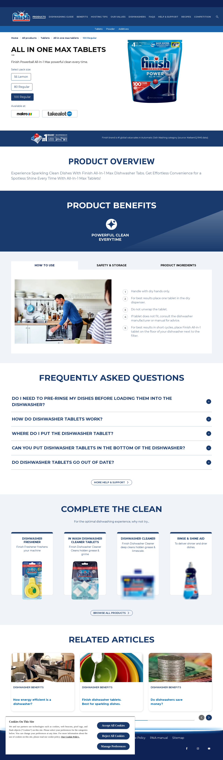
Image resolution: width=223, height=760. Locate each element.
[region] (70, 735)
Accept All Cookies (113, 725)
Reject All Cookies (113, 735)
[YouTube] (209, 748)
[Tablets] (98, 29)
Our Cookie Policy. (70, 736)
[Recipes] (186, 17)
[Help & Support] (168, 17)
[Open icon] (217, 16)
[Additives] (123, 29)
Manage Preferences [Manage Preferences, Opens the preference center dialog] (113, 746)
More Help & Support (109, 482)
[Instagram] (198, 748)
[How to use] (44, 265)
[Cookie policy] (136, 738)
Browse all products (109, 613)
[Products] (39, 17)
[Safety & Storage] (111, 265)
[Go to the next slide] (209, 717)
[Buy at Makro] (25, 113)
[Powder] (110, 29)
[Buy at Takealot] (59, 113)
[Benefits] (82, 17)
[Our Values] (118, 17)
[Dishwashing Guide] (61, 17)
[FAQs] (152, 17)
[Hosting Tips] (99, 17)
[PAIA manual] (159, 738)
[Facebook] (187, 748)
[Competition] (202, 17)
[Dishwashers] (137, 17)
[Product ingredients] (178, 265)
